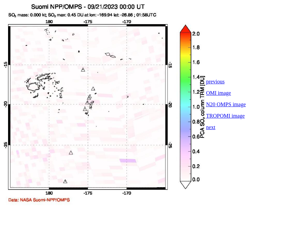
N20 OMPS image (226, 104)
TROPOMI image (225, 116)
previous (215, 81)
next (210, 127)
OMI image (218, 93)
